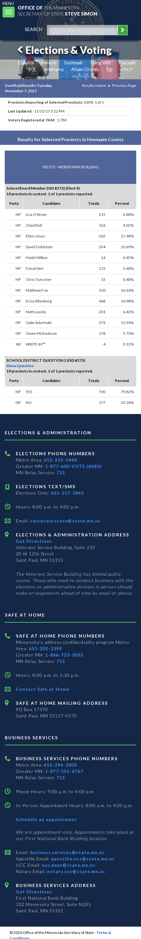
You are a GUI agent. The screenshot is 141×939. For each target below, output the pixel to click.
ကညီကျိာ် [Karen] (80, 76)
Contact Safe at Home (43, 689)
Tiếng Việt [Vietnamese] (100, 62)
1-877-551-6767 (64, 771)
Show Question (20, 365)
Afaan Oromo (85, 69)
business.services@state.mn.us (66, 852)
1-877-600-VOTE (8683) (73, 466)
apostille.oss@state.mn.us (82, 858)
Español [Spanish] (26, 62)
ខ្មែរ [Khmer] (110, 69)
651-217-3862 (67, 492)
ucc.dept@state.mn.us (68, 865)
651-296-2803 (60, 764)
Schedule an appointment (46, 819)
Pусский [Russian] (127, 62)
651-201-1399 (45, 648)
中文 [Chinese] (32, 69)
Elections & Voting (63, 50)
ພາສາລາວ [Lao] (54, 69)
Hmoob (49, 62)
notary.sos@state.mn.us (75, 871)
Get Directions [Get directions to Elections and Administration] (34, 541)
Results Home (94, 85)
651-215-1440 (60, 460)
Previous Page (124, 85)
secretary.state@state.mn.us (64, 520)
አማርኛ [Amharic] (126, 69)
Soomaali (73, 62)
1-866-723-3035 (64, 654)
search (33, 29)
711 (61, 472)
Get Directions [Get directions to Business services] (34, 891)
